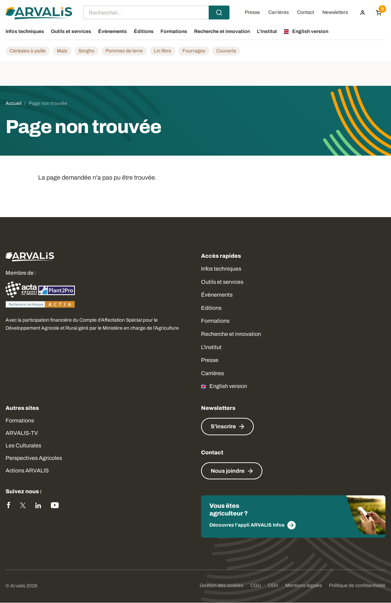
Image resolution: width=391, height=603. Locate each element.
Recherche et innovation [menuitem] (222, 31)
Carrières (212, 373)
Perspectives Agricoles (34, 458)
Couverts (226, 50)
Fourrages (193, 50)
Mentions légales (303, 585)
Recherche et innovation (231, 334)
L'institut (211, 347)
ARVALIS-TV (22, 433)
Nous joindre (227, 471)
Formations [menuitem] (173, 31)
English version (228, 386)
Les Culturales (23, 445)
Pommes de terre (124, 50)
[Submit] (219, 12)
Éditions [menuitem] (144, 31)
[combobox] (156, 12)
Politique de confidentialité (357, 585)
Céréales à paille (28, 50)
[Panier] (378, 12)
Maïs (62, 50)
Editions (211, 308)
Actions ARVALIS (27, 470)
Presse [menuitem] (252, 12)
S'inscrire (223, 426)
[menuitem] (362, 12)
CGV (273, 585)
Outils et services (222, 282)
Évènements (217, 295)
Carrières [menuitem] (278, 12)
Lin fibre (162, 50)
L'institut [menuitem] (267, 31)
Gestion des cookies (221, 585)
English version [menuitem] (310, 31)
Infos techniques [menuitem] (25, 31)
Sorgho (86, 50)
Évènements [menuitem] (112, 31)
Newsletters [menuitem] (335, 12)
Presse (209, 360)
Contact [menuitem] (305, 12)
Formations (215, 321)
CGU (255, 585)
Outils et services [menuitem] (71, 31)
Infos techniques (221, 269)
